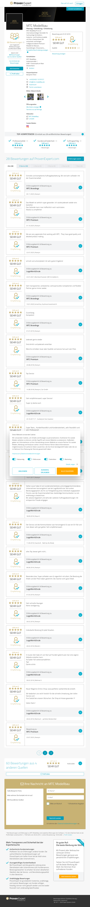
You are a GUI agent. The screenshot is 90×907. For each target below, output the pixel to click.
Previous (25, 97)
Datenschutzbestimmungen (30, 454)
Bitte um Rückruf (56, 803)
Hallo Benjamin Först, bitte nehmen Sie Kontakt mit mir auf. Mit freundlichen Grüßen (24, 807)
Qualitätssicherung (71, 898)
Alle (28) (10, 166)
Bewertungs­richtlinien (59, 898)
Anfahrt (31, 68)
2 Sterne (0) (65, 166)
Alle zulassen (67, 471)
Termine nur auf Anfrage (34, 109)
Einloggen (79, 3)
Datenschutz (56, 900)
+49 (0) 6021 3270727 (36, 79)
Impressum (16, 454)
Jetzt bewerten (14, 68)
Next (48, 97)
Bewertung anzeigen (58, 67)
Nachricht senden (55, 818)
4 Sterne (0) (37, 166)
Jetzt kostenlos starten (68, 876)
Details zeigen (70, 464)
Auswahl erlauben (45, 471)
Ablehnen (22, 471)
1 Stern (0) (79, 166)
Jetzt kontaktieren (75, 9)
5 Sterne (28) (23, 166)
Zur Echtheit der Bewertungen (14, 62)
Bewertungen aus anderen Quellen (14, 56)
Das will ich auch (67, 3)
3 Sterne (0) (51, 166)
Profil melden (68, 835)
